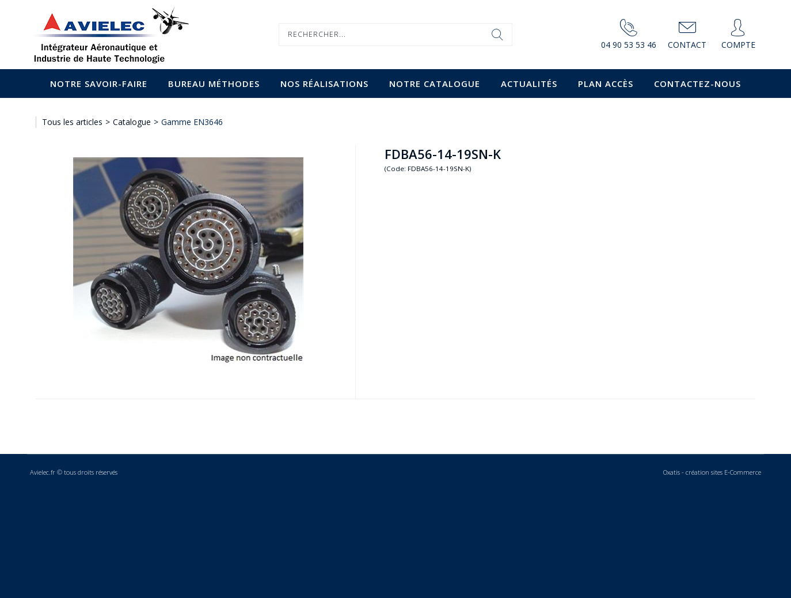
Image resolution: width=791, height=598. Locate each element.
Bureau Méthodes (214, 83)
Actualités (529, 83)
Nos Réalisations (324, 83)
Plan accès (605, 83)
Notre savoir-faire (98, 83)
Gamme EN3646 (192, 121)
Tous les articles (72, 121)
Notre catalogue (434, 83)
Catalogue (132, 121)
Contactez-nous (697, 83)
